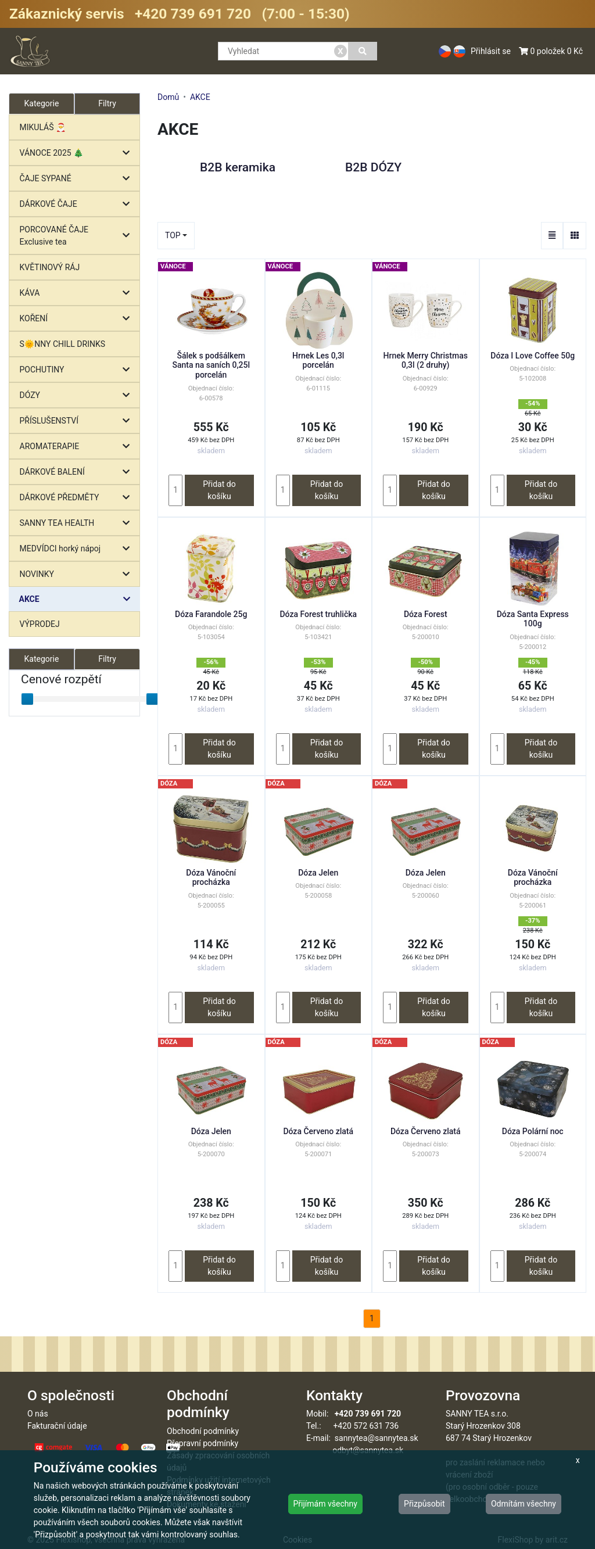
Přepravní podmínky (202, 1443)
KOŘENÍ (77, 319)
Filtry (107, 103)
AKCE (77, 599)
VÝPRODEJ (40, 624)
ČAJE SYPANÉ (77, 179)
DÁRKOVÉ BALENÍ (77, 472)
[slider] (27, 699)
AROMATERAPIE (77, 446)
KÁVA (77, 293)
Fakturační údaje (57, 1425)
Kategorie (41, 659)
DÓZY (77, 395)
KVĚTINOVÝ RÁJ (50, 267)
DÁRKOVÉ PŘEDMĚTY (77, 498)
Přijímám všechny (325, 1503)
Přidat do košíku (219, 490)
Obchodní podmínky (203, 1431)
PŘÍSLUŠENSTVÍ (77, 421)
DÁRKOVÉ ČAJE (77, 204)
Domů (168, 97)
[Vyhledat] (363, 51)
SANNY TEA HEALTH (77, 523)
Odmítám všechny (523, 1503)
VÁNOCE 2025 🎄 (77, 153)
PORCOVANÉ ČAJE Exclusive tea (77, 236)
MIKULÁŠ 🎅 (43, 127)
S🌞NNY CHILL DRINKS (63, 344)
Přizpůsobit (424, 1503)
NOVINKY (77, 574)
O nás (37, 1413)
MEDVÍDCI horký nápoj (77, 549)
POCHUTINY (77, 370)
